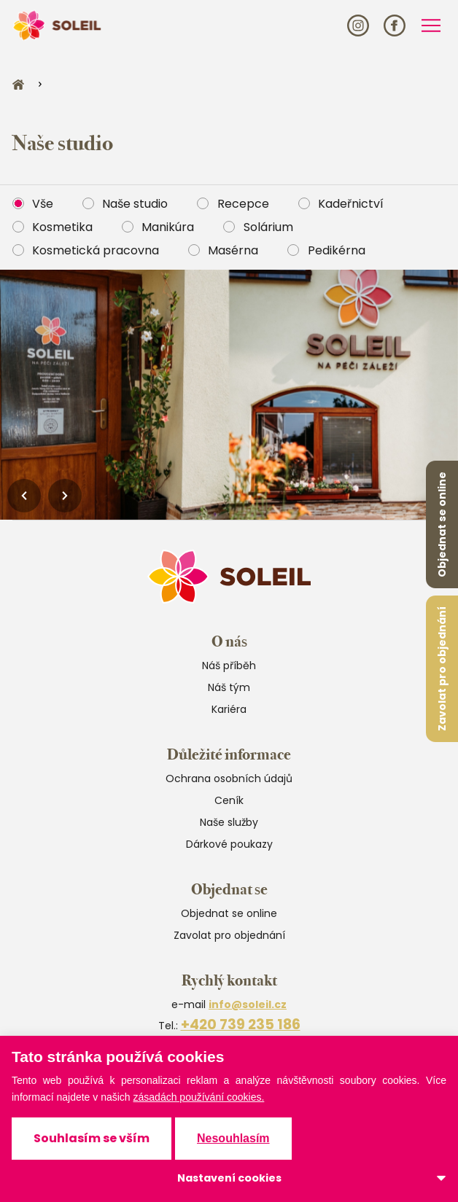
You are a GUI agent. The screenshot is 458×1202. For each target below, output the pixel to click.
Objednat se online (442, 524)
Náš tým (229, 687)
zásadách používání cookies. (199, 1097)
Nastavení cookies (229, 1178)
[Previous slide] (24, 495)
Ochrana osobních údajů (229, 778)
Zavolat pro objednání (442, 668)
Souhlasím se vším (92, 1138)
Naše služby (229, 822)
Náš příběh (229, 665)
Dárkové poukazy (229, 844)
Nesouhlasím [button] (233, 1138)
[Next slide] (65, 495)
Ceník (229, 800)
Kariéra (229, 709)
